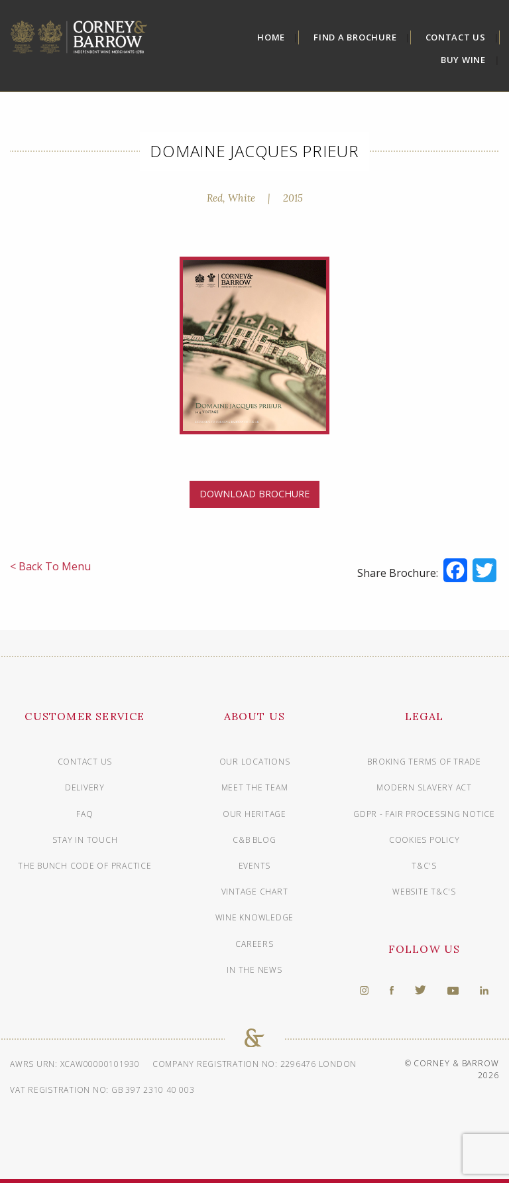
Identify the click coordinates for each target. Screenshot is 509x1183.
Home (271, 37)
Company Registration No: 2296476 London (254, 1064)
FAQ (84, 814)
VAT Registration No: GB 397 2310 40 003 (102, 1089)
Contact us (85, 761)
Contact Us (455, 37)
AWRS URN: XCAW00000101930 (75, 1064)
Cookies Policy (424, 839)
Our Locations (254, 761)
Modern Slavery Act (424, 787)
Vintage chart (254, 891)
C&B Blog (254, 839)
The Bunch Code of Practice (85, 865)
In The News (254, 969)
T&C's (424, 865)
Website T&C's (424, 891)
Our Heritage (254, 814)
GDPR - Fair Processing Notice (424, 814)
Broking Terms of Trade (424, 761)
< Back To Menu (50, 566)
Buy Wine (463, 60)
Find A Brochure (354, 37)
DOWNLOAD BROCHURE (254, 493)
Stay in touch (85, 839)
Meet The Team (254, 787)
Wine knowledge (254, 917)
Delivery (85, 787)
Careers (254, 944)
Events (255, 865)
